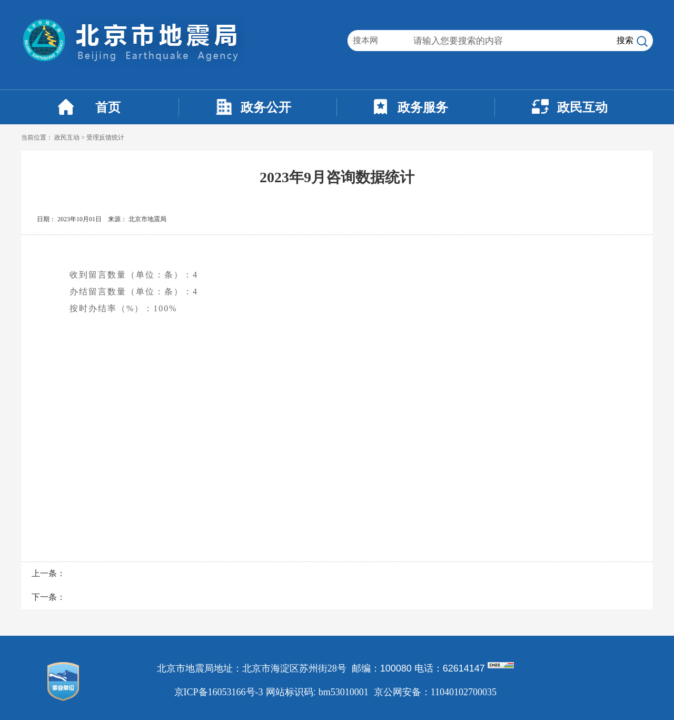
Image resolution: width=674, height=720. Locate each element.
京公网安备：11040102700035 (435, 692)
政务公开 (266, 107)
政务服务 (423, 107)
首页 (108, 107)
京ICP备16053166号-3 (218, 692)
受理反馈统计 (105, 137)
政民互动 (582, 107)
